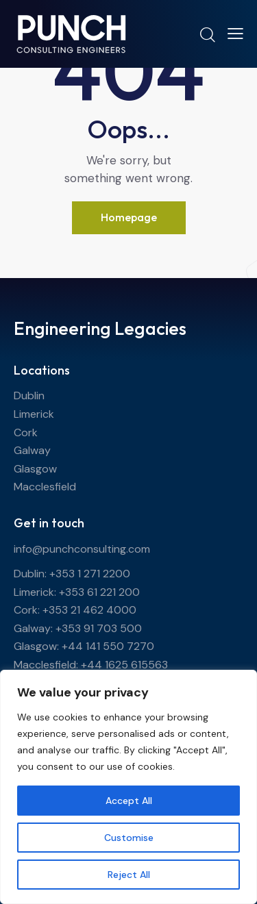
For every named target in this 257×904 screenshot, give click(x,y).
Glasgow (35, 469)
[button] (235, 33)
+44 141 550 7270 (108, 646)
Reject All (129, 874)
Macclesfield (45, 486)
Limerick (34, 414)
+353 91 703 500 (99, 628)
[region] (128, 787)
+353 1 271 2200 (89, 573)
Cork (26, 432)
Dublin (29, 395)
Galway (32, 450)
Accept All (129, 800)
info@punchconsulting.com (82, 549)
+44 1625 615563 (124, 664)
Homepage (129, 217)
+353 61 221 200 (99, 592)
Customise (129, 837)
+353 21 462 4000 (89, 610)
